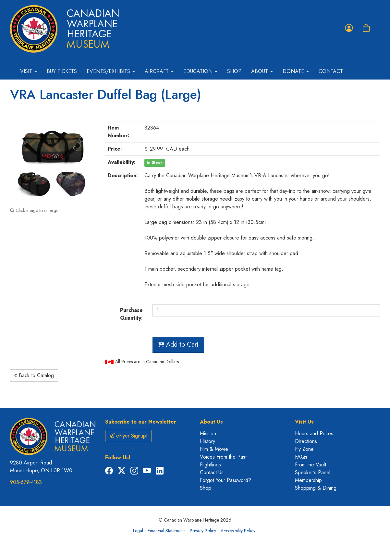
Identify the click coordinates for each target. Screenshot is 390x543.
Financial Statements (166, 530)
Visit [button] (28, 71)
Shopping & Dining (315, 488)
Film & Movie (214, 449)
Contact (331, 71)
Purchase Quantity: (131, 314)
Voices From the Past (223, 457)
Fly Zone (304, 449)
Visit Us (304, 422)
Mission (208, 433)
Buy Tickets (62, 71)
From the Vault (310, 464)
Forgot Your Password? (225, 480)
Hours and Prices (314, 433)
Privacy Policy (203, 530)
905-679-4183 (26, 482)
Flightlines (210, 464)
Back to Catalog (34, 375)
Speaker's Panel (312, 472)
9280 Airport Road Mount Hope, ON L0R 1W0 (41, 466)
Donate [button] (296, 71)
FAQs (301, 457)
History (207, 441)
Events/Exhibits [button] (111, 71)
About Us (211, 422)
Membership (308, 480)
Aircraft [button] (159, 71)
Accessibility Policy (238, 530)
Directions (306, 441)
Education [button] (200, 71)
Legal (138, 530)
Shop (234, 71)
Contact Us (212, 472)
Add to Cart (178, 344)
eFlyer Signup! (128, 435)
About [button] (262, 71)
